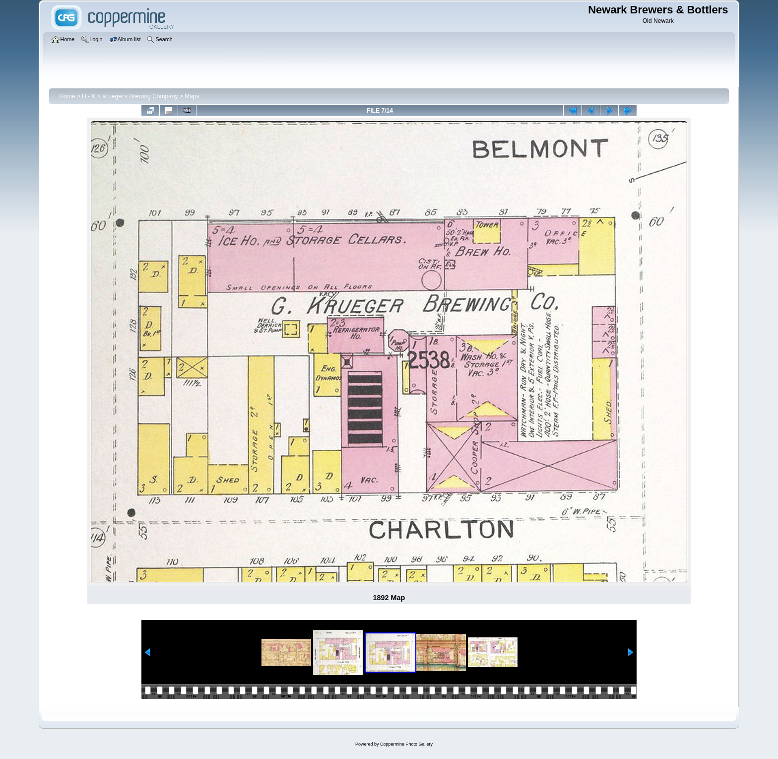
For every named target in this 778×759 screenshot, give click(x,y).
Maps (192, 96)
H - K (88, 96)
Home (67, 96)
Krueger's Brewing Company (140, 96)
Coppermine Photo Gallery (406, 744)
